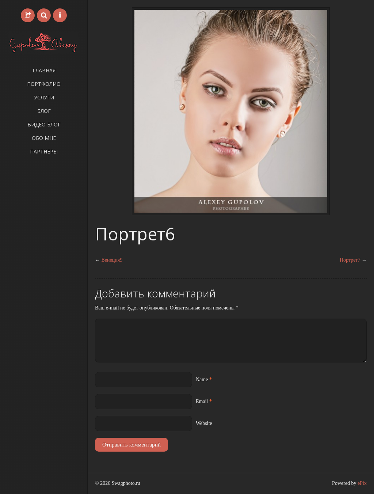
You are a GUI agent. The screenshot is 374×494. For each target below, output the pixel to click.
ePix (362, 483)
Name (202, 379)
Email (202, 401)
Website (204, 423)
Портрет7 (350, 260)
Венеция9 (112, 260)
